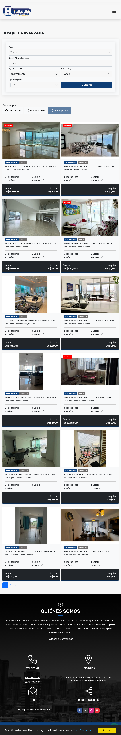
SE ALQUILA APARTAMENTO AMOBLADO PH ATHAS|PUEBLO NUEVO (90, 474)
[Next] (15, 585)
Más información (82, 730)
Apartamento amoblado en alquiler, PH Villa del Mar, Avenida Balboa (31, 397)
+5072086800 (32, 682)
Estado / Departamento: (19, 58)
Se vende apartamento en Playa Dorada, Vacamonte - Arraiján (31, 551)
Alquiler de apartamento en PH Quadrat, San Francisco (90, 320)
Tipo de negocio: (15, 80)
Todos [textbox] (13, 52)
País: (11, 47)
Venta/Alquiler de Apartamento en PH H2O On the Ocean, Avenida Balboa (31, 243)
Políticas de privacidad (60, 639)
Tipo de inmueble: (16, 69)
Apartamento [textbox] (17, 74)
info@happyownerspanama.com (33, 709)
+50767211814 (32, 677)
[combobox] (60, 52)
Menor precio (35, 110)
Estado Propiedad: (69, 69)
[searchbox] (11, 90)
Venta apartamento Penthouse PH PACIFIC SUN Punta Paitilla (90, 243)
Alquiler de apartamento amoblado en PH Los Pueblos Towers (90, 551)
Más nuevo (13, 110)
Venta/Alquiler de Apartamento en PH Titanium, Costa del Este (31, 166)
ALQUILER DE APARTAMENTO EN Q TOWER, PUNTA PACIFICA (90, 166)
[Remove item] (13, 85)
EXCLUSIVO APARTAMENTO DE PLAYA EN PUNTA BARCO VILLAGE (31, 320)
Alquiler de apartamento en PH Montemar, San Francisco (90, 397)
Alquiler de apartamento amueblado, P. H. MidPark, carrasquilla (31, 474)
